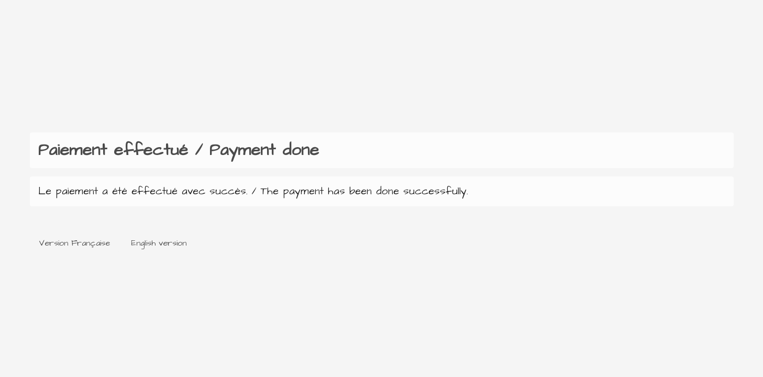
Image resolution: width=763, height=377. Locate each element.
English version (158, 243)
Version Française (74, 243)
